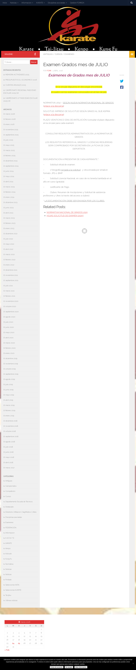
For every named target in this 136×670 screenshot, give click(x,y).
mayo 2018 (9, 457)
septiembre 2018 (11, 436)
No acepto (68, 667)
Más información (80, 667)
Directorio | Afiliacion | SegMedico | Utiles (20, 512)
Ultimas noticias (11, 600)
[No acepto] (133, 663)
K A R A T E (9, 538)
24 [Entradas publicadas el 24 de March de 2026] (13, 643)
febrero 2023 (10, 223)
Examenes (69, 54)
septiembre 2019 (11, 374)
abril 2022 (9, 249)
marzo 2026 (10, 114)
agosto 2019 (10, 379)
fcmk (49, 71)
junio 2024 (9, 171)
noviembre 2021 (11, 275)
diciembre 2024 (11, 161)
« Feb (7, 650)
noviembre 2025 (11, 130)
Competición (10, 491)
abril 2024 (9, 182)
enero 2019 (9, 416)
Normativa (9, 564)
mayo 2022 (9, 244)
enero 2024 (9, 197)
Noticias (13, 3)
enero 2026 (9, 124)
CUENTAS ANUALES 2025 (15, 85)
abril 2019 (9, 400)
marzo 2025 (10, 150)
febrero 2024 (10, 192)
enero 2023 (9, 228)
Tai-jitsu (8, 595)
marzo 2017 (9, 468)
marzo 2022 (10, 254)
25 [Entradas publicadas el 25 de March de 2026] (19, 643)
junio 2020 (9, 327)
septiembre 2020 (12, 312)
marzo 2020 (10, 343)
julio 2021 (9, 286)
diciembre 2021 (11, 270)
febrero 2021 (10, 296)
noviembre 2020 (11, 301)
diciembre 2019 (11, 358)
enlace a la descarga (53, 106)
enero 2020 (9, 353)
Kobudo (8, 554)
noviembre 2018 (11, 426)
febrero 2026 (10, 119)
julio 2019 (9, 384)
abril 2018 (9, 462)
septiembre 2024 (11, 166)
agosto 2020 (10, 317)
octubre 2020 (10, 306)
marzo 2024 (10, 187)
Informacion (26, 3)
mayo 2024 (9, 176)
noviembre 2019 (11, 364)
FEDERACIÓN (10, 528)
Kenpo (8, 548)
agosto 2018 (10, 442)
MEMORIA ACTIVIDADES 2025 (17, 75)
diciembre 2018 (11, 421)
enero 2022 (9, 265)
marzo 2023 (10, 218)
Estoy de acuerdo (57, 667)
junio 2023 (9, 208)
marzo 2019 (10, 405)
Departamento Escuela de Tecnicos (19, 502)
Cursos (58, 54)
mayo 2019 (9, 395)
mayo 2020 (9, 332)
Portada (8, 580)
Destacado (9, 507)
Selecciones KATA (12, 585)
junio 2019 (9, 390)
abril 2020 (9, 338)
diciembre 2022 (11, 234)
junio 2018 (9, 452)
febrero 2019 (10, 410)
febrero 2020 (10, 348)
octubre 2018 (10, 431)
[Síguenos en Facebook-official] (35, 54)
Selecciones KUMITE (13, 590)
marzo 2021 (9, 291)
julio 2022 (9, 239)
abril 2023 (9, 213)
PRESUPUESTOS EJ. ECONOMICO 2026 (21, 80)
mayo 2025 (9, 145)
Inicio (5, 3)
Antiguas (48, 54)
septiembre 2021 (11, 280)
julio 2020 (9, 322)
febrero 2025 (10, 156)
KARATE (39, 3)
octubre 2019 (10, 369)
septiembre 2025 (11, 135)
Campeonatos (10, 486)
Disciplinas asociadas (56, 3)
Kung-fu (8, 559)
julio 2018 (9, 447)
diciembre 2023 (11, 202)
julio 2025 (9, 140)
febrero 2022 (10, 260)
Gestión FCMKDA (77, 3)
